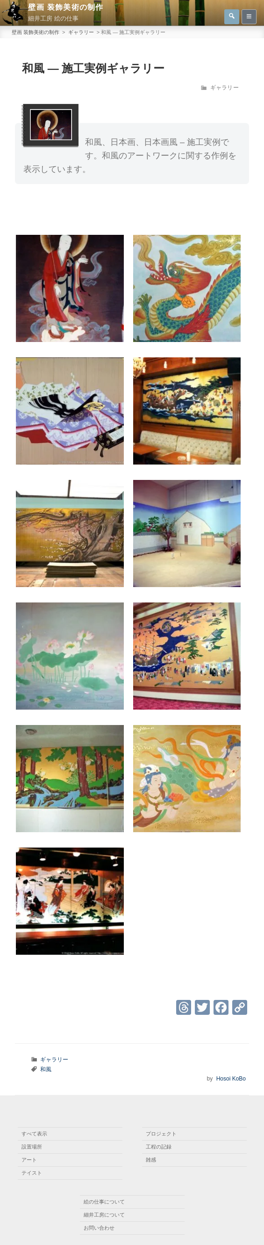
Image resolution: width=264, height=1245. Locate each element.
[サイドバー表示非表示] (249, 16)
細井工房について (104, 1215)
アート (29, 1160)
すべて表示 (34, 1133)
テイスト (31, 1173)
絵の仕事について (104, 1201)
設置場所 (31, 1146)
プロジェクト (161, 1133)
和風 (45, 1069)
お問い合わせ (99, 1228)
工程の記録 (158, 1146)
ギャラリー (224, 87)
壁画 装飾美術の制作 (65, 7)
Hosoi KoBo (231, 1078)
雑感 (151, 1160)
